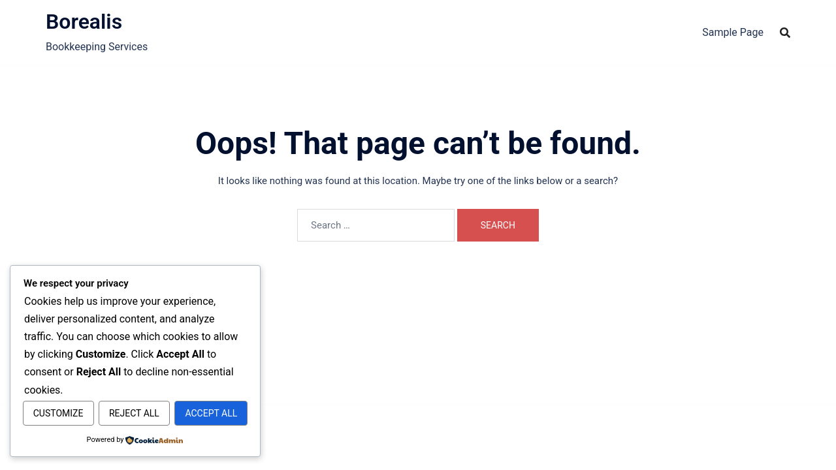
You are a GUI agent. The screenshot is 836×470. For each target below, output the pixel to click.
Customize (78, 386)
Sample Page (733, 32)
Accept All (135, 414)
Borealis (84, 21)
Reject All (192, 386)
